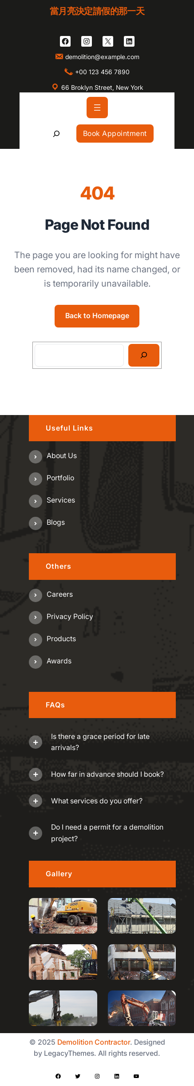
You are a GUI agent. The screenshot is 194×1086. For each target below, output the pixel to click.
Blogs (56, 522)
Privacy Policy (70, 616)
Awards (59, 660)
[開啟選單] (97, 107)
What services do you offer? (97, 800)
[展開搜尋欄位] (56, 133)
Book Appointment (115, 133)
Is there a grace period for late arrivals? (100, 742)
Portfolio (60, 477)
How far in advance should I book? (107, 774)
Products (61, 638)
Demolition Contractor (93, 1042)
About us (62, 455)
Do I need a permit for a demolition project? (107, 832)
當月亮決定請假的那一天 (97, 11)
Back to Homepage (97, 315)
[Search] (144, 355)
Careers (60, 594)
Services (61, 499)
